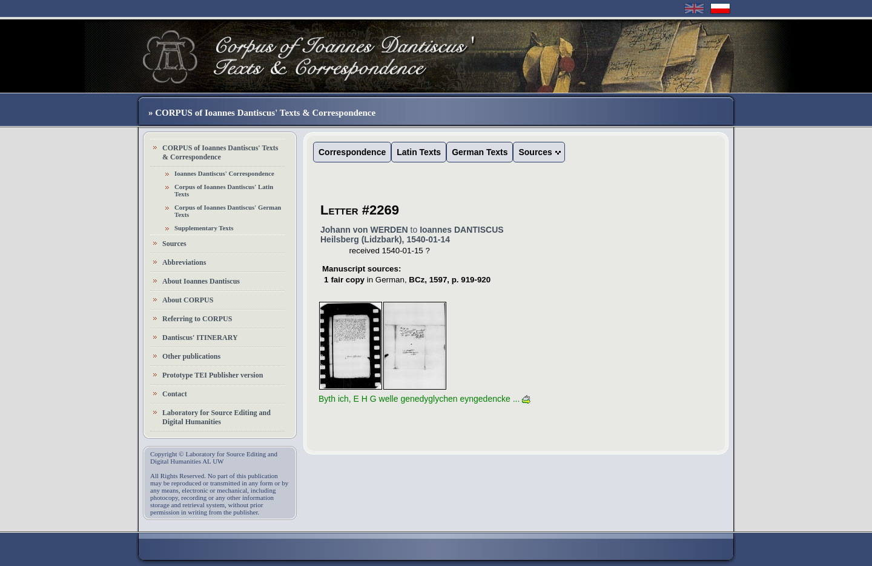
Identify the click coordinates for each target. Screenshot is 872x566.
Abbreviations (184, 262)
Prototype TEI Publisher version (212, 375)
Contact (174, 394)
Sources (174, 243)
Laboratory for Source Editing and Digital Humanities (216, 417)
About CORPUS (187, 300)
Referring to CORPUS (197, 319)
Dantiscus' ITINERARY (200, 337)
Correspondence (352, 152)
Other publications (191, 356)
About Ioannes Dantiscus (201, 281)
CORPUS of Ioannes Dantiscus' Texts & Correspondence (220, 152)
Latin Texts (419, 152)
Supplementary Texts (204, 227)
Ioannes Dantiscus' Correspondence (224, 173)
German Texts (479, 152)
